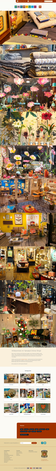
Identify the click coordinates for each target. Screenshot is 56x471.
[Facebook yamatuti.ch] (42, 443)
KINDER (26, 399)
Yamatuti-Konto (24, 359)
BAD (43, 384)
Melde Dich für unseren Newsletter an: (11, 442)
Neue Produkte (19, 452)
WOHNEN (11, 384)
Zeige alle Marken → (24, 434)
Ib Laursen (26, 428)
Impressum (6, 460)
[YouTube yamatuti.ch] (45, 443)
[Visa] (28, 468)
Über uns (6, 452)
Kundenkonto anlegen (33, 451)
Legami (36, 428)
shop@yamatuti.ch (44, 460)
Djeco (22, 428)
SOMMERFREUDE (27, 414)
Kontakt (5, 451)
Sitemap (5, 461)
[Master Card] (31, 468)
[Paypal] (40, 468)
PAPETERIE (11, 414)
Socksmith (34, 431)
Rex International (24, 431)
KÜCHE (27, 384)
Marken (17, 453)
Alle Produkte (19, 451)
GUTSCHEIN (42, 414)
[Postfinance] (34, 468)
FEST (11, 399)
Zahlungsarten (7, 456)
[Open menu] (40, 6)
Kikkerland (32, 428)
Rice (29, 431)
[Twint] (37, 468)
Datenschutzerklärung (8, 459)
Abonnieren (34, 442)
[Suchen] (48, 1)
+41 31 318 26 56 (44, 459)
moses (47, 428)
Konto (36, 1)
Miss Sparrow (42, 428)
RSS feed (18, 454)
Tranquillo (39, 431)
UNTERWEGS (42, 399)
